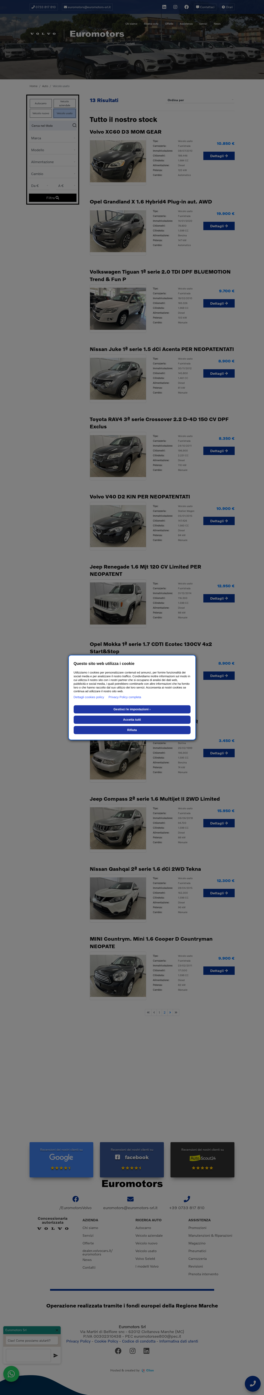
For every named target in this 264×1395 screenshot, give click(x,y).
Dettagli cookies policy (89, 697)
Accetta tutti (132, 719)
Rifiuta (132, 730)
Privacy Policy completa (125, 697)
